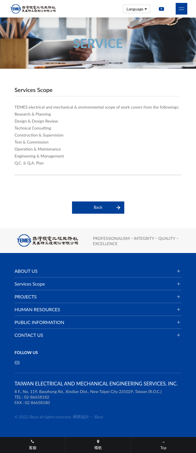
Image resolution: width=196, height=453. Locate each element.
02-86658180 (37, 402)
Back (98, 207)
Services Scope (30, 283)
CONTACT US (29, 335)
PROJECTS (26, 296)
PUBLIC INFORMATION (39, 322)
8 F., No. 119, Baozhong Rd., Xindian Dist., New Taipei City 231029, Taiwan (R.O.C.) (88, 391)
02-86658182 (36, 396)
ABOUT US (26, 271)
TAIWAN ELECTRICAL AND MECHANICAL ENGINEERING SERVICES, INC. (33, 8)
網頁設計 (81, 416)
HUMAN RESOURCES (37, 309)
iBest (98, 416)
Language (136, 8)
